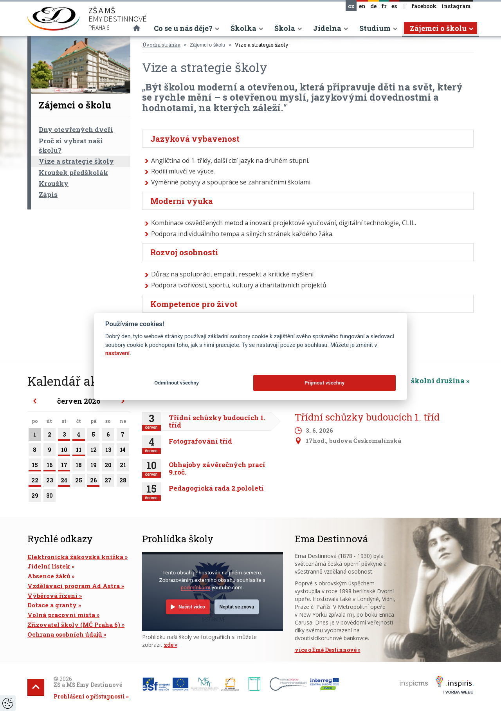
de (373, 6)
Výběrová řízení (52, 595)
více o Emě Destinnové (326, 649)
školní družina (438, 380)
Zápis (48, 194)
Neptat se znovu (236, 607)
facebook (424, 6)
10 (64, 451)
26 (93, 482)
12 (93, 451)
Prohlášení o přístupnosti (89, 696)
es (394, 6)
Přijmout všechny (324, 383)
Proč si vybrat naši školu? (71, 145)
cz (351, 6)
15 (35, 466)
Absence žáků (48, 576)
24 (64, 482)
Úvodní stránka (161, 44)
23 (49, 482)
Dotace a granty (52, 605)
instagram (456, 6)
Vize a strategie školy (76, 161)
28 (123, 482)
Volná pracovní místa (61, 615)
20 (108, 466)
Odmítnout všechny (176, 383)
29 (35, 497)
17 (64, 466)
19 (93, 466)
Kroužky (53, 183)
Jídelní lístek (48, 566)
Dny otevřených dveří (76, 129)
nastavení (117, 353)
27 (108, 482)
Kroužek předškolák (73, 172)
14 (123, 451)
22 (35, 482)
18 (78, 466)
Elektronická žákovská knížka (75, 557)
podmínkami (196, 587)
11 (78, 451)
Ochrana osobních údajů (64, 634)
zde (168, 644)
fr (384, 6)
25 (78, 482)
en (362, 6)
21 (123, 466)
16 (49, 466)
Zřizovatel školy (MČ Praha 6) (73, 624)
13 (108, 451)
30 (49, 497)
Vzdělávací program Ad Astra (73, 586)
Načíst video (191, 607)
